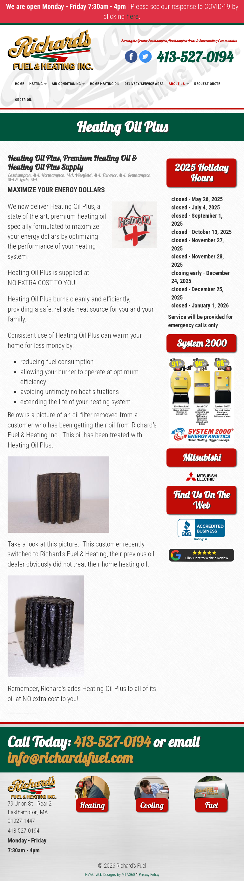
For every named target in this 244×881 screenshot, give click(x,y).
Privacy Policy (149, 874)
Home (19, 84)
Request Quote (207, 84)
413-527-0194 (195, 57)
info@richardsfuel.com (70, 757)
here (132, 16)
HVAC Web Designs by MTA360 (110, 874)
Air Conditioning (68, 84)
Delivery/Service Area (144, 84)
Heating (38, 84)
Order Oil (23, 100)
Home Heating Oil (104, 84)
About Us (179, 84)
